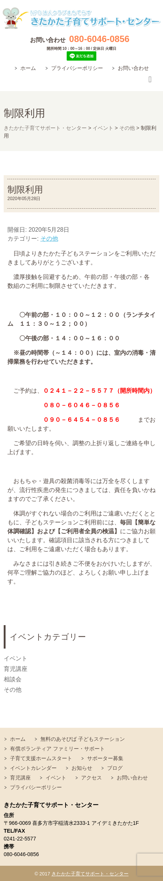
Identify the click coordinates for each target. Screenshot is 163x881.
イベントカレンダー (33, 768)
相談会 (12, 679)
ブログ (115, 768)
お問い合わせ (133, 68)
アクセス (91, 778)
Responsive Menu (150, 80)
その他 (49, 238)
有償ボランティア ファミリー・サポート (57, 749)
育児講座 (15, 669)
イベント (15, 658)
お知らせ (81, 768)
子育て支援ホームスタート (41, 758)
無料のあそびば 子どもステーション (82, 739)
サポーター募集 (105, 758)
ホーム (28, 68)
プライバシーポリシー (77, 68)
